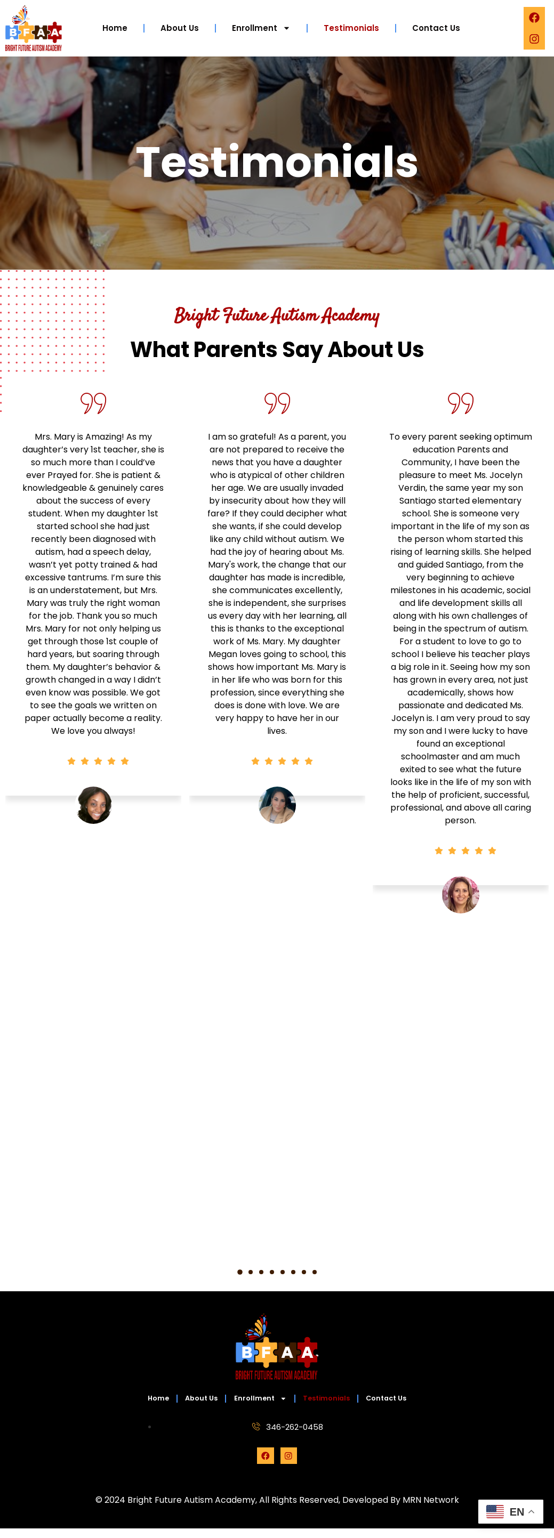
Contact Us (436, 28)
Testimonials (351, 28)
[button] (240, 1272)
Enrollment (261, 28)
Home (114, 28)
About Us (179, 28)
